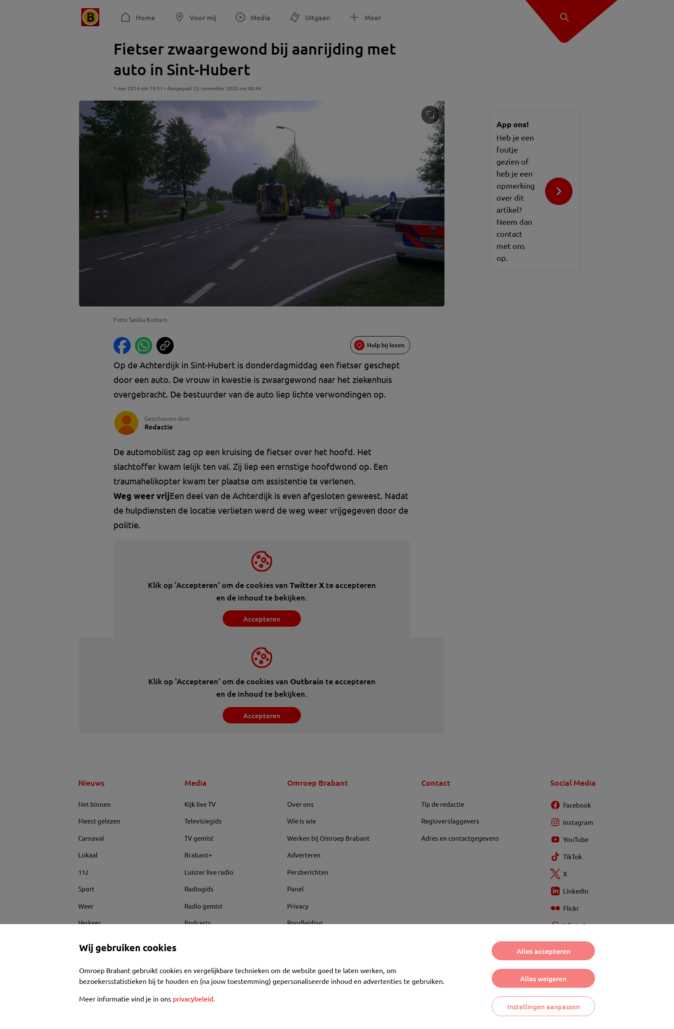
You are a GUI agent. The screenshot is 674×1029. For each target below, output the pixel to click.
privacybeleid (193, 998)
